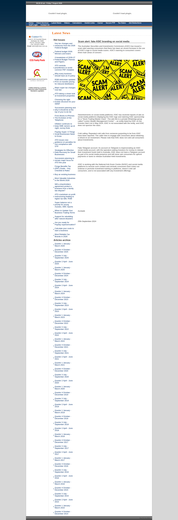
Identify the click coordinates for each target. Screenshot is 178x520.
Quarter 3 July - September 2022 (62, 328)
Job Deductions (135, 23)
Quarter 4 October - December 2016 (63, 465)
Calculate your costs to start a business (64, 229)
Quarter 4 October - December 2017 (63, 441)
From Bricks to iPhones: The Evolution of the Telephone (65, 118)
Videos (67, 23)
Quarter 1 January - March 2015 (63, 507)
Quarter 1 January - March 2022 (63, 340)
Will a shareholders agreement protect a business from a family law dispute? (64, 187)
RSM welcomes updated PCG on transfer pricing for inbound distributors (65, 82)
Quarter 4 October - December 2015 (63, 489)
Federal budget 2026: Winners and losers (64, 52)
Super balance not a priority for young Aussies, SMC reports (64, 204)
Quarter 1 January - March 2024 (63, 292)
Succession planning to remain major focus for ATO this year (64, 160)
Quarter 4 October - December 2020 (63, 370)
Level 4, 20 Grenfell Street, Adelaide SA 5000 (37, 40)
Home (31, 23)
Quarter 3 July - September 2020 (62, 376)
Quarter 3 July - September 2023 (62, 304)
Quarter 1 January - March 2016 (63, 483)
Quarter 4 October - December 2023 (63, 298)
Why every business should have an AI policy (65, 75)
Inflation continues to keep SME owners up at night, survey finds (65, 126)
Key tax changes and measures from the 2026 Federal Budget (65, 45)
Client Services (42, 23)
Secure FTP (110, 23)
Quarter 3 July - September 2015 (62, 495)
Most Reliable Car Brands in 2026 (62, 235)
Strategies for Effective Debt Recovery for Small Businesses (65, 152)
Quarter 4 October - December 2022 (63, 322)
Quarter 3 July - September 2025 (62, 257)
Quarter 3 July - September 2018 (62, 423)
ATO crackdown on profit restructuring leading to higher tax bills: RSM (65, 196)
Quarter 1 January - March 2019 (63, 411)
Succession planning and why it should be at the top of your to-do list (65, 110)
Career (100, 23)
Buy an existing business (65, 174)
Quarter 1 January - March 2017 (63, 459)
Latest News (56, 23)
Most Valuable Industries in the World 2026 (65, 179)
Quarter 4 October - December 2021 (63, 346)
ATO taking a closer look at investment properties (65, 95)
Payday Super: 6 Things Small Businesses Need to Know (65, 134)
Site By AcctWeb (145, 518)
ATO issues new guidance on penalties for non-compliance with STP (65, 143)
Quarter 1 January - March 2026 (63, 245)
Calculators (77, 23)
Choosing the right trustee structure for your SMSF (65, 102)
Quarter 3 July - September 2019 (62, 399)
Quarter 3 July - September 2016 (62, 471)
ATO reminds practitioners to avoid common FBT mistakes (64, 67)
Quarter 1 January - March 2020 (63, 388)
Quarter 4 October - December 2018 (63, 417)
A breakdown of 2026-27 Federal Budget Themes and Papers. (65, 59)
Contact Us (44, 25)
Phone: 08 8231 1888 (37, 43)
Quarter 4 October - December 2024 (63, 274)
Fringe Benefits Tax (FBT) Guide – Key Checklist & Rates (63, 168)
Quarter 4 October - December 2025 (63, 251)
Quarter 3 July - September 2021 (62, 352)
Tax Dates (122, 23)
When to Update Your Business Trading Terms (65, 211)
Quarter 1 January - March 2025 (63, 268)
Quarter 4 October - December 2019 (63, 393)
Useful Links (90, 23)
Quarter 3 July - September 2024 (62, 280)
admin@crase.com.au (39, 46)
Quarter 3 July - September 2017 (62, 447)
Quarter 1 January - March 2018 (63, 435)
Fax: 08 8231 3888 (37, 44)
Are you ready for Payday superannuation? (65, 223)
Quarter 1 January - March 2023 (63, 316)
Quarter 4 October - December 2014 (63, 513)
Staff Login (33, 25)
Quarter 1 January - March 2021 (63, 364)
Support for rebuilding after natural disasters (64, 217)
